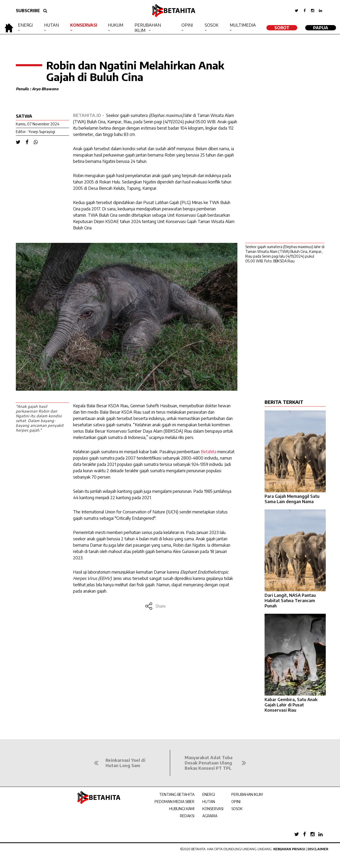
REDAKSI (187, 816)
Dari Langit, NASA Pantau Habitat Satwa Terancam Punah (290, 600)
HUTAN (208, 801)
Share (155, 606)
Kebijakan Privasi (289, 849)
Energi (25, 25)
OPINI (236, 801)
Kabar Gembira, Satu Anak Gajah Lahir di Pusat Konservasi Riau (291, 705)
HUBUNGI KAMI (181, 808)
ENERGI (208, 794)
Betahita (208, 451)
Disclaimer (318, 849)
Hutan (51, 25)
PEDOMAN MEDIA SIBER (174, 801)
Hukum (115, 25)
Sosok (211, 25)
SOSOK (237, 808)
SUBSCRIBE (28, 10)
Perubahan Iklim (148, 27)
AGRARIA (209, 816)
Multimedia (243, 25)
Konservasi (83, 25)
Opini (187, 25)
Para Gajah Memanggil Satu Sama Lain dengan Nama (292, 499)
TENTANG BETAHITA (176, 794)
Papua (320, 27)
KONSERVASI (212, 808)
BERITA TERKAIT (284, 402)
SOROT (281, 27)
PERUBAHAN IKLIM (247, 794)
